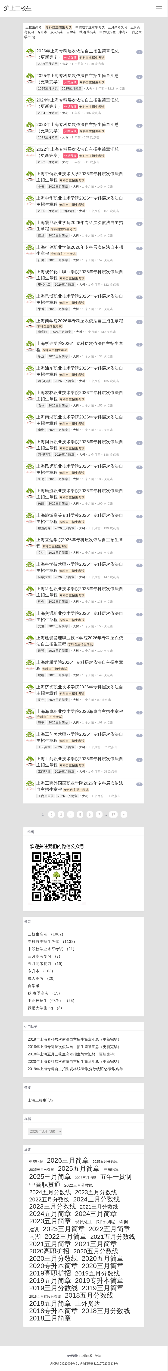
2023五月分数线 (96, 1192)
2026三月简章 (48, 64)
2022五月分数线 (49, 1199)
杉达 (41, 356)
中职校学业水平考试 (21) (51, 949)
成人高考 (56, 32)
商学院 (42, 332)
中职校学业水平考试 (90, 27)
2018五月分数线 (89, 1295)
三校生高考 (33, 27)
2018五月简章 (50, 1303)
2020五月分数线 (95, 1251)
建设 (41, 650)
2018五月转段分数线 (45, 1296)
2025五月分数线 (105, 1161)
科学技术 (44, 577)
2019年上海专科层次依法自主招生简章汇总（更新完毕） (74, 1039)
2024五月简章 (50, 1213)
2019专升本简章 (99, 1280)
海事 (41, 722)
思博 (41, 309)
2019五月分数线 (97, 1273)
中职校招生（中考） (114, 32)
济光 (41, 700)
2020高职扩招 (49, 1251)
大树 (65, 64)
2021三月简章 (96, 1244)
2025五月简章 (79, 1168)
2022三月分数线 (78, 1185)
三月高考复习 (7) (44, 956)
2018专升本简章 (53, 1310)
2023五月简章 (50, 1221)
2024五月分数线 (50, 1192)
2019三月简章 (103, 1288)
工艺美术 (44, 747)
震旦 (41, 235)
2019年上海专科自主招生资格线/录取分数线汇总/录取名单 (75, 1069)
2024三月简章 (48, 113)
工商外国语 (46, 796)
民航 (41, 503)
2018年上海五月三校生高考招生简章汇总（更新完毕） (73, 1054)
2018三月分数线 (106, 1310)
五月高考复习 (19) (45, 964)
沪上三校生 (18, 8)
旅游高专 (44, 528)
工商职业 (44, 771)
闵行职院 (44, 454)
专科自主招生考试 (59, 27)
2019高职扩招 (50, 1273)
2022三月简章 (48, 162)
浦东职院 (44, 381)
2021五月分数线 (112, 1236)
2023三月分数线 (52, 1206)
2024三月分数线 (96, 1199)
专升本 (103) (40, 971)
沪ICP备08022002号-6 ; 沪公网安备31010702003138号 (84, 1363)
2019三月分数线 (53, 1288)
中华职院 (68, 211)
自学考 (71, 32)
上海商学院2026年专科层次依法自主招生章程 (79, 321)
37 (113, 814)
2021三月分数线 (99, 1207)
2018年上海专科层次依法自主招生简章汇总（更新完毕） (74, 1047)
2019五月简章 (50, 1280)
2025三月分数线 (41, 1169)
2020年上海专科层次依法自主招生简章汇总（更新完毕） (74, 1061)
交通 (41, 626)
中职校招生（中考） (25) (51, 1001)
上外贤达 (87, 1303)
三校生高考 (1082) (45, 934)
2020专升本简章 (53, 1265)
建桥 (41, 675)
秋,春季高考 (87, 32)
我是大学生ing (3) (45, 1008)
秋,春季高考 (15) (44, 993)
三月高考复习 (117, 27)
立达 (41, 552)
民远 (41, 479)
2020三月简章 (103, 1265)
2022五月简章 (109, 1229)
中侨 (41, 186)
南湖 (41, 430)
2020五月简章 (103, 1258)
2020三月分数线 (53, 1258)
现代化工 (44, 284)
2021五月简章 (50, 1244)
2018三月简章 (50, 1318)
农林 (41, 405)
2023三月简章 (48, 137)
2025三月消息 (48, 88)
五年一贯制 (115, 1176)
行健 (41, 260)
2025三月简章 (71, 88)
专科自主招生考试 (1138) (51, 942)
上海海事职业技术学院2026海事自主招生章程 (79, 711)
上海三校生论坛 (41, 1100)
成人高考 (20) (41, 978)
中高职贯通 (44, 1184)
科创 (41, 601)
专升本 (42, 32)
